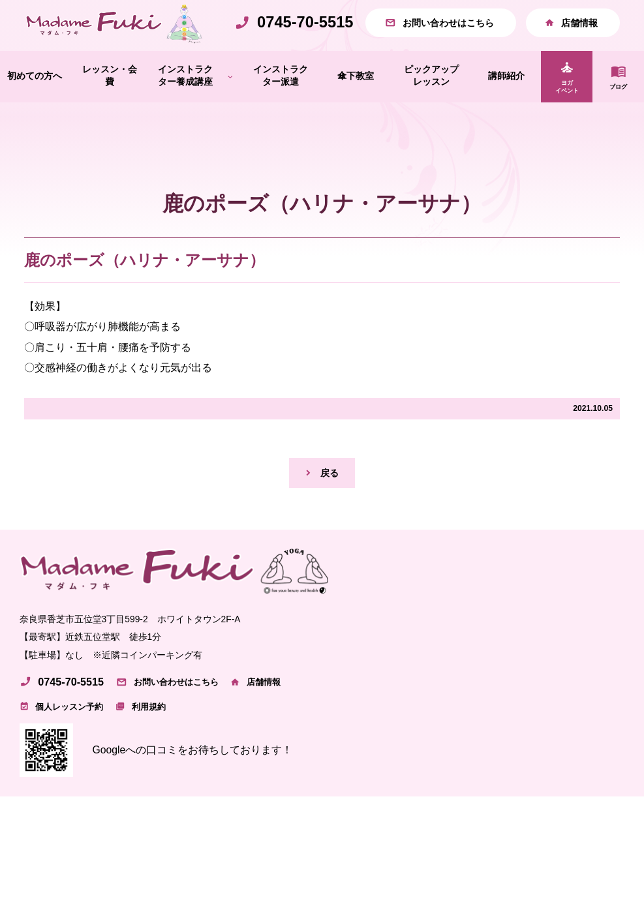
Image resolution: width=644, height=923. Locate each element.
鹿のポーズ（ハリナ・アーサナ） (144, 288)
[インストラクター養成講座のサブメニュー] (230, 104)
